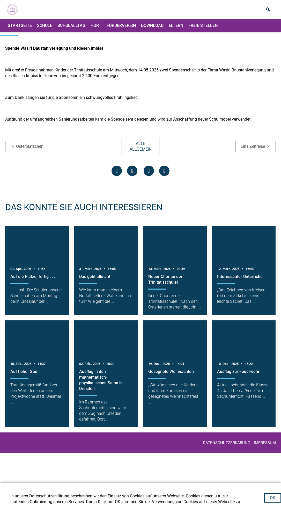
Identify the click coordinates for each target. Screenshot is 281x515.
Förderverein (121, 29)
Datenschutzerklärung (49, 496)
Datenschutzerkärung (226, 472)
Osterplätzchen (29, 176)
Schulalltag (71, 29)
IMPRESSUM (265, 472)
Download (152, 29)
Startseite (20, 29)
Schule (44, 29)
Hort (96, 29)
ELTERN (176, 29)
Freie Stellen (203, 29)
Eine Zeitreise (253, 176)
